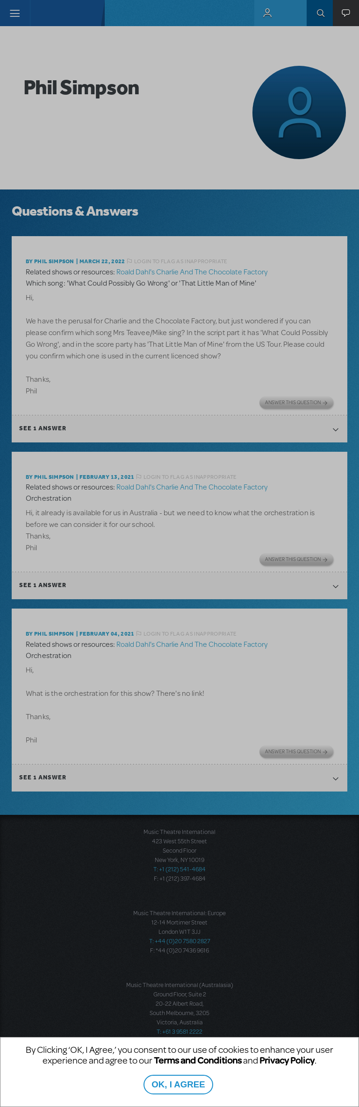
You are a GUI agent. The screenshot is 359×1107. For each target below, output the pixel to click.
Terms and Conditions (198, 1060)
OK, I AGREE (178, 1084)
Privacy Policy (287, 1060)
